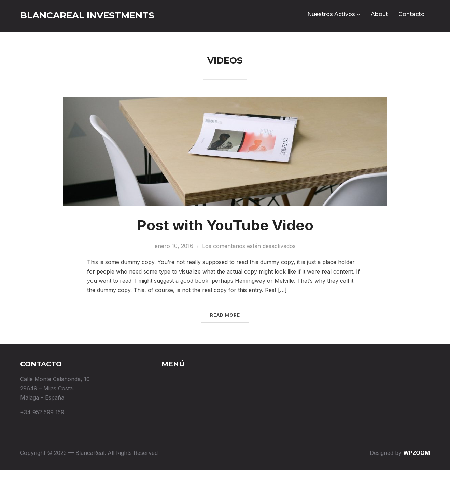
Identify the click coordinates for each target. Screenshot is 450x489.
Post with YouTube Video (225, 244)
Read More (225, 334)
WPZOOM (416, 472)
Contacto (411, 14)
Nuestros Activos (331, 14)
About (379, 14)
